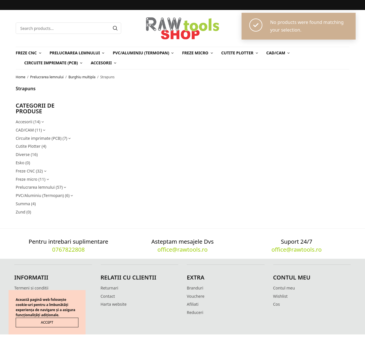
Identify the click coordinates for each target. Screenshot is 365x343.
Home (20, 77)
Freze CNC (26, 53)
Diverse (23, 154)
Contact (108, 296)
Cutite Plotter (237, 53)
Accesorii (101, 62)
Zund (20, 212)
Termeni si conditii (31, 288)
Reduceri (195, 312)
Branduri (195, 288)
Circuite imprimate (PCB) (51, 62)
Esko (20, 162)
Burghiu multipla (82, 77)
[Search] (115, 28)
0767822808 (68, 249)
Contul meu (284, 288)
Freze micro (195, 53)
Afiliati (192, 304)
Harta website (114, 304)
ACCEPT (47, 322)
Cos (276, 304)
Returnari (109, 288)
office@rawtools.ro (182, 249)
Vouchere (195, 296)
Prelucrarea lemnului (75, 53)
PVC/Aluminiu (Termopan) (141, 53)
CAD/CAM (275, 53)
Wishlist (280, 296)
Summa (23, 203)
